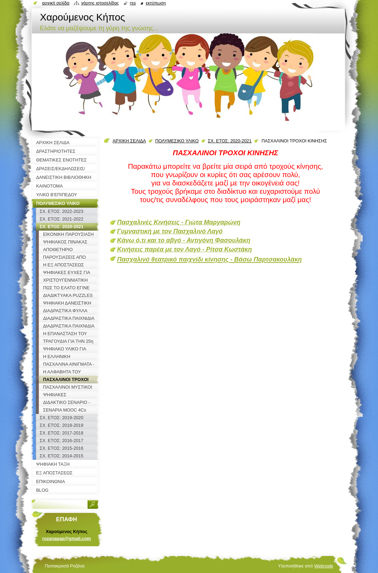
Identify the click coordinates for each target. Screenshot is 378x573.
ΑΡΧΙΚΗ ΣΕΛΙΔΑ (129, 140)
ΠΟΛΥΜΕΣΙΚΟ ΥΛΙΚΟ (177, 140)
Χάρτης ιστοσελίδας (100, 3)
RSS (133, 3)
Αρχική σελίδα (55, 3)
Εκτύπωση (156, 3)
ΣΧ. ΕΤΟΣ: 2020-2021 (230, 140)
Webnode (323, 565)
